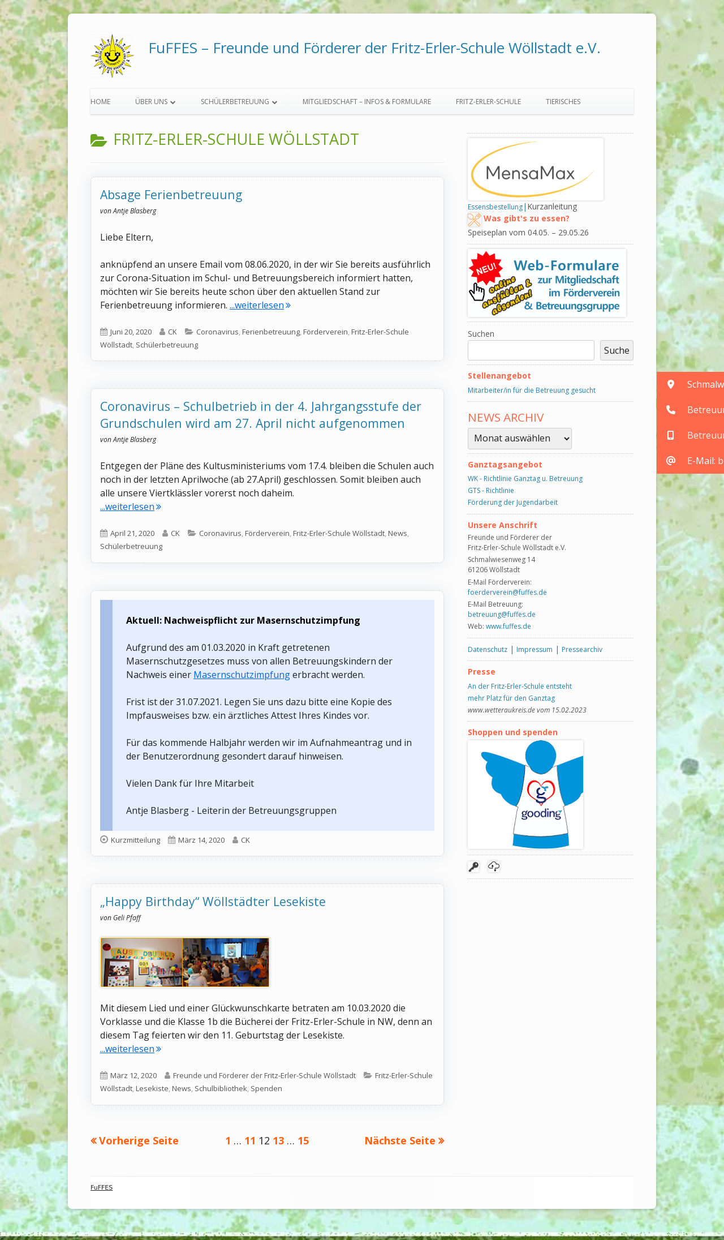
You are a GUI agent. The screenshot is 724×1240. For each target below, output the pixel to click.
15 (303, 1143)
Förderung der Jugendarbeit (513, 506)
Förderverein (325, 336)
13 (278, 1143)
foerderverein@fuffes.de (507, 596)
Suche (617, 354)
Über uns (151, 105)
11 (250, 1143)
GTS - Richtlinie (491, 494)
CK (172, 336)
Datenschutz (487, 653)
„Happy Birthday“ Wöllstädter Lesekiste (213, 905)
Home (100, 105)
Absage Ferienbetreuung (171, 198)
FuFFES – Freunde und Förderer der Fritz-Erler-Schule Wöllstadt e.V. (374, 47)
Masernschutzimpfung (241, 678)
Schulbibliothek (221, 1093)
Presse (481, 675)
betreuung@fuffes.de (502, 618)
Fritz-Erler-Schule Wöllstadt (339, 537)
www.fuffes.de (508, 630)
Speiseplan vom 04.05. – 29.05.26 (528, 236)
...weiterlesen (260, 309)
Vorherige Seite (139, 1144)
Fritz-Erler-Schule (488, 105)
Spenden (266, 1093)
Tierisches (563, 105)
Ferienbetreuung (271, 336)
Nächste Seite (400, 1144)
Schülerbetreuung (235, 105)
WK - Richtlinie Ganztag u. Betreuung (525, 482)
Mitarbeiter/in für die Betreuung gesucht (532, 394)
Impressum (534, 653)
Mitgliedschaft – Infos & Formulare (367, 105)
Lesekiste (152, 1093)
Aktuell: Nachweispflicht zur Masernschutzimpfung (243, 624)
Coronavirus (217, 336)
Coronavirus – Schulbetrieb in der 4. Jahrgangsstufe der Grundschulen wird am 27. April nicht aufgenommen (260, 419)
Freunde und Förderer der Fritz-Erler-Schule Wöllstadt (264, 1079)
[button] (690, 384)
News (397, 537)
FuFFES (101, 1191)
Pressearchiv (582, 653)
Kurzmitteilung (135, 844)
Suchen (481, 337)
